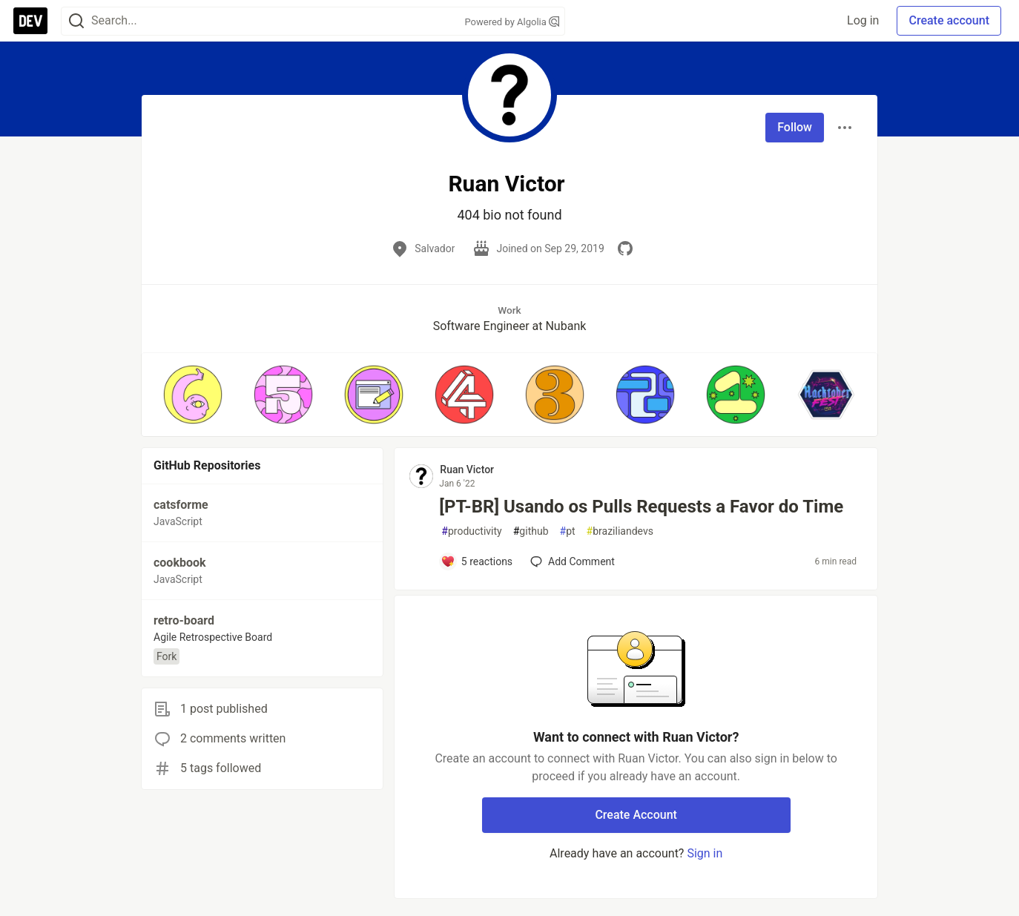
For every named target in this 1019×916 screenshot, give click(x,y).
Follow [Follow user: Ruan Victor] (794, 127)
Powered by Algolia (511, 21)
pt (568, 531)
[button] (193, 394)
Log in (863, 20)
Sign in (704, 853)
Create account (948, 20)
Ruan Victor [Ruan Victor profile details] (467, 469)
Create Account (636, 815)
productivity (471, 531)
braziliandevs (620, 531)
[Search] (76, 21)
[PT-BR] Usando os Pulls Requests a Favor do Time (641, 506)
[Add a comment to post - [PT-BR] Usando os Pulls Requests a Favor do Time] (476, 561)
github (531, 531)
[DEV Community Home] (30, 21)
